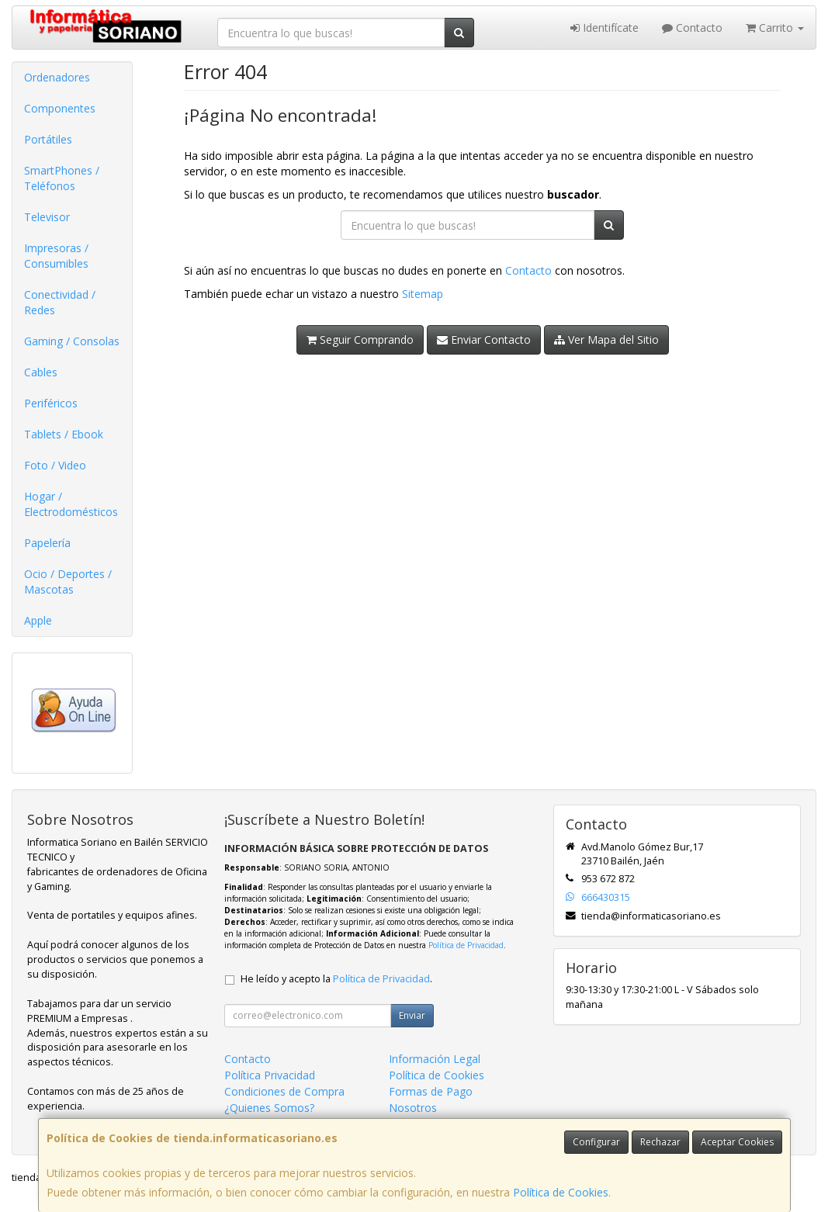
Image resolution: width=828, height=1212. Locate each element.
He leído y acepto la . (336, 978)
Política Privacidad (269, 1075)
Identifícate (604, 27)
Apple (38, 620)
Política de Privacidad (466, 945)
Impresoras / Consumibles (56, 256)
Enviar (412, 1015)
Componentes (59, 108)
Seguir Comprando (360, 339)
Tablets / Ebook (63, 434)
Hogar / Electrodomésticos (71, 504)
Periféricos (51, 403)
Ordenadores (57, 77)
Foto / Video (55, 465)
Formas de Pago (431, 1091)
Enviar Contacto (484, 339)
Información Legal (434, 1058)
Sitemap (422, 293)
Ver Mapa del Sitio (606, 339)
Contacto (692, 27)
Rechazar (660, 1141)
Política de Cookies (560, 1192)
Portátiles (48, 139)
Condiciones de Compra (284, 1091)
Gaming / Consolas (72, 341)
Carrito (775, 27)
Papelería (47, 542)
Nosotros (413, 1107)
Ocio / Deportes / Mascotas (68, 581)
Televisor (47, 217)
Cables (40, 372)
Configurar (596, 1141)
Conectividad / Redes (59, 302)
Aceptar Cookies (737, 1141)
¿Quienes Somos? (269, 1107)
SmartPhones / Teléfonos (61, 178)
